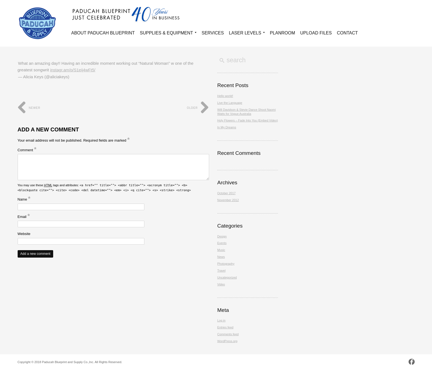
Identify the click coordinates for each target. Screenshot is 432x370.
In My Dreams (226, 127)
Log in (221, 320)
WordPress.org (227, 341)
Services (213, 33)
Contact (347, 33)
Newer (29, 107)
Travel (221, 270)
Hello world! (225, 96)
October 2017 (226, 193)
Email (24, 217)
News (221, 256)
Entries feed (225, 327)
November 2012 (228, 200)
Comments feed (228, 334)
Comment (27, 150)
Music (221, 250)
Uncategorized (227, 277)
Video (221, 284)
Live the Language (229, 102)
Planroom (282, 33)
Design (222, 236)
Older (198, 107)
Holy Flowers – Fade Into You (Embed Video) (247, 120)
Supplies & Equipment (168, 34)
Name (24, 199)
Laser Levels (247, 34)
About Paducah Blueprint (103, 33)
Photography (225, 263)
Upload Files (316, 33)
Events (222, 243)
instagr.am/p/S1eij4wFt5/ (72, 69)
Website (24, 234)
